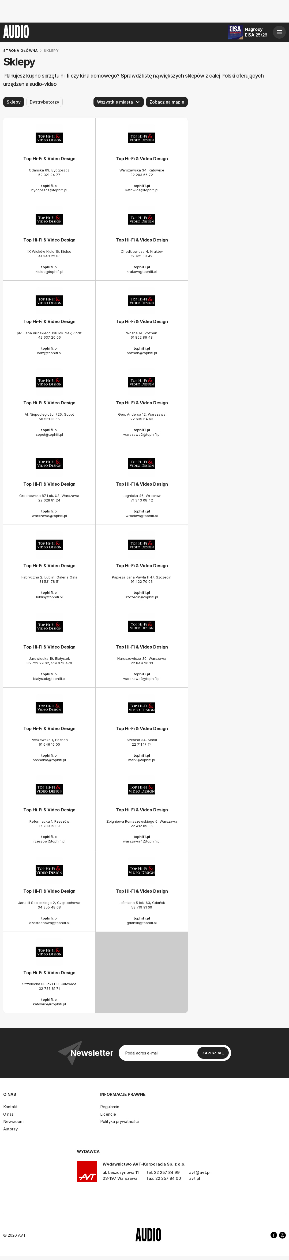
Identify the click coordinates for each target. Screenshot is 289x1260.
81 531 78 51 (49, 581)
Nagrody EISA (256, 32)
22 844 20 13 (142, 663)
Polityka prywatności (119, 1121)
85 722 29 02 (38, 663)
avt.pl (194, 1178)
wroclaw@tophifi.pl (142, 516)
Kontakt (10, 1106)
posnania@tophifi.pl (49, 760)
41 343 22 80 (49, 256)
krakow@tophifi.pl (142, 271)
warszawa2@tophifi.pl (141, 434)
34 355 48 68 (49, 907)
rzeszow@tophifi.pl (49, 841)
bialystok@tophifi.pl (49, 678)
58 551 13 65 (49, 419)
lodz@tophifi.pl (49, 353)
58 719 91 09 (141, 907)
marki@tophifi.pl (141, 760)
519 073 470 (61, 663)
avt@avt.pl (200, 1172)
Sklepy (14, 102)
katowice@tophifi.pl (141, 190)
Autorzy (10, 1128)
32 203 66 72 (141, 174)
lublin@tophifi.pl (49, 597)
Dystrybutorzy (44, 102)
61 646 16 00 (49, 744)
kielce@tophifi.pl (49, 271)
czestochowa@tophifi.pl (49, 922)
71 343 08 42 (142, 500)
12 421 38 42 (141, 256)
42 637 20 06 (49, 337)
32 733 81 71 (49, 988)
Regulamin (109, 1106)
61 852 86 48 (142, 337)
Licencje (108, 1113)
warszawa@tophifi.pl (49, 516)
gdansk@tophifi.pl (142, 922)
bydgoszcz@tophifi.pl (49, 190)
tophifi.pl (49, 185)
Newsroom (13, 1121)
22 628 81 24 (49, 500)
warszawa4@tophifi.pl (141, 841)
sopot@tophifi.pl (49, 434)
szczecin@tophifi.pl (141, 597)
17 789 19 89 (49, 825)
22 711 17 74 (142, 744)
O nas (8, 1113)
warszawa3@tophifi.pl (141, 678)
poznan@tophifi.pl (142, 353)
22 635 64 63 (141, 419)
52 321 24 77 (49, 174)
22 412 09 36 (142, 825)
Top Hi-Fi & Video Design (49, 158)
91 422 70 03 (142, 581)
